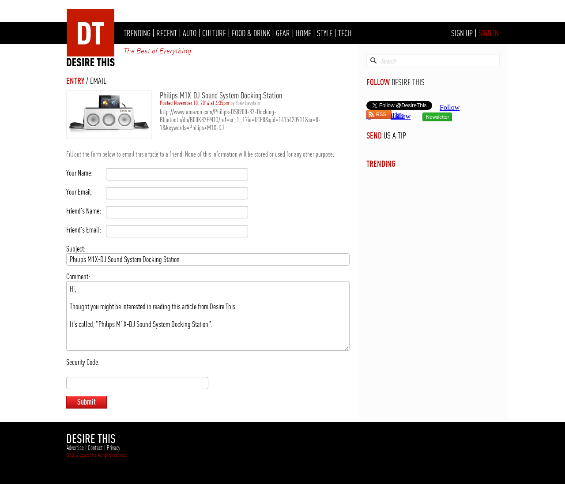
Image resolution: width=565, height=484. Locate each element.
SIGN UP (462, 33)
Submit (86, 401)
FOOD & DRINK (251, 33)
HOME (303, 33)
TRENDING (137, 33)
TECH (345, 33)
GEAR (283, 33)
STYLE (324, 33)
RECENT (166, 33)
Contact (95, 448)
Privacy (113, 448)
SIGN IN (488, 33)
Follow (401, 116)
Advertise (75, 448)
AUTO (189, 33)
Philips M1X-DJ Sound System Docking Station (221, 95)
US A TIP (395, 135)
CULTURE (214, 33)
